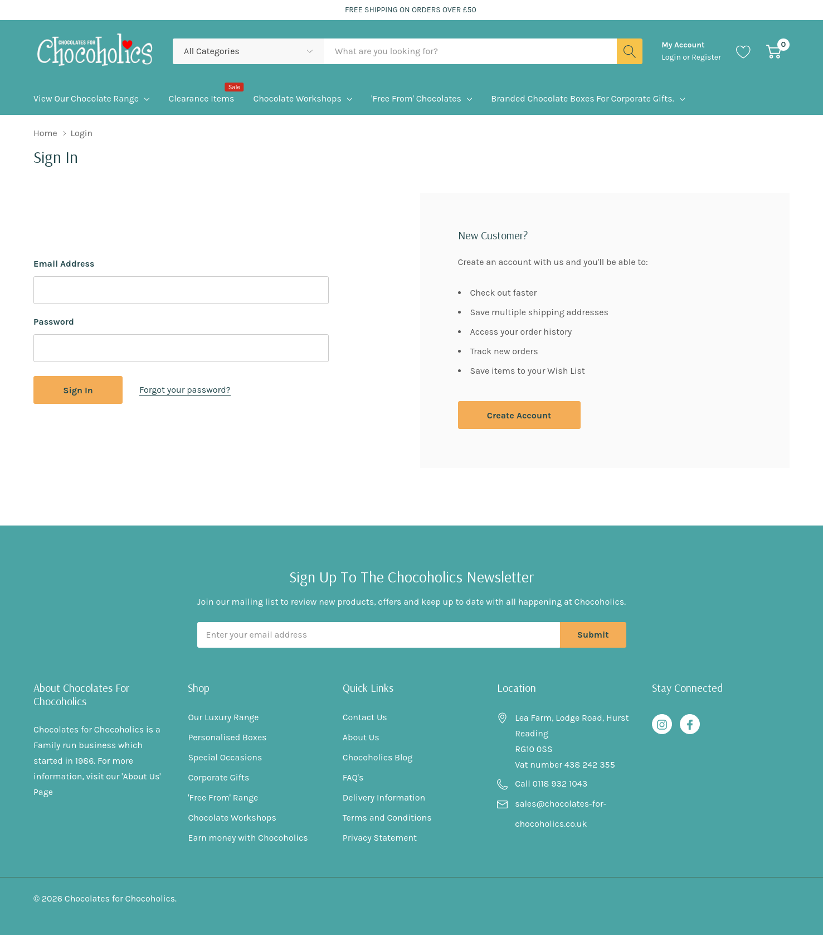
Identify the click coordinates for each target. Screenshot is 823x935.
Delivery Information (384, 797)
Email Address (63, 263)
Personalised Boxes (227, 737)
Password (53, 321)
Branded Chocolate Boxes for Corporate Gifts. (582, 98)
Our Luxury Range (223, 717)
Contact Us (365, 717)
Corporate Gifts (218, 777)
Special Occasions (225, 757)
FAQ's (353, 777)
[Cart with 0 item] (773, 52)
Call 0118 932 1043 (551, 783)
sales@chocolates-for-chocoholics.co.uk (560, 813)
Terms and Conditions (387, 817)
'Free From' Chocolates (416, 98)
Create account (519, 415)
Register (706, 57)
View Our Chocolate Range (86, 98)
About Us (361, 737)
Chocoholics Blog (378, 757)
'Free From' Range (223, 797)
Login (672, 57)
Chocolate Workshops (297, 98)
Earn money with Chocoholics (248, 837)
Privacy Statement (380, 837)
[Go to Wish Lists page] (743, 52)
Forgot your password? (185, 389)
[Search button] (629, 51)
